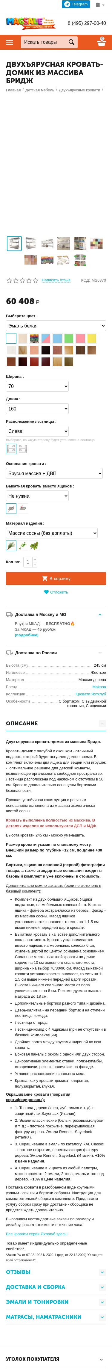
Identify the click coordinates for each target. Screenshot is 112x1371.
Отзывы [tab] (56, 1272)
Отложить (56, 592)
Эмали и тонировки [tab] (56, 1302)
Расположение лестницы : (31, 421)
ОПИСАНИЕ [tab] (56, 723)
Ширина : (15, 376)
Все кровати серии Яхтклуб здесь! (36, 1234)
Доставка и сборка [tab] (56, 1287)
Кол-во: (13, 562)
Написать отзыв (56, 280)
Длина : (13, 399)
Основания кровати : (26, 463)
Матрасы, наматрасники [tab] (56, 1317)
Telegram (76, 4)
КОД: (85, 280)
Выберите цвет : (22, 316)
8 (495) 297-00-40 (87, 23)
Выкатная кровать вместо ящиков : (40, 486)
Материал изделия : (25, 523)
